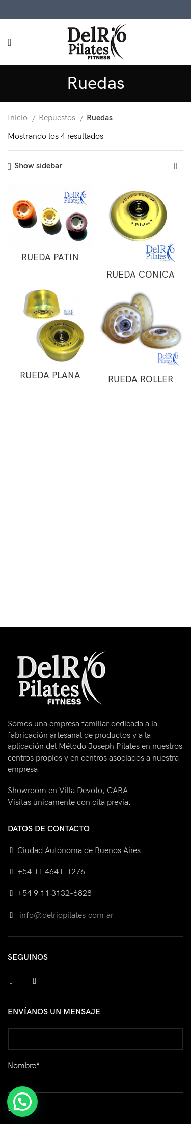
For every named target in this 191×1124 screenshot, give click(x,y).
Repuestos (58, 118)
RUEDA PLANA (50, 375)
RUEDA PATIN (50, 257)
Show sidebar (38, 166)
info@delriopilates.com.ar (65, 915)
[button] (22, 1101)
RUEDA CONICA (140, 274)
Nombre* (95, 1074)
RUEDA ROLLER (140, 379)
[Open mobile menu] (9, 42)
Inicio (19, 118)
